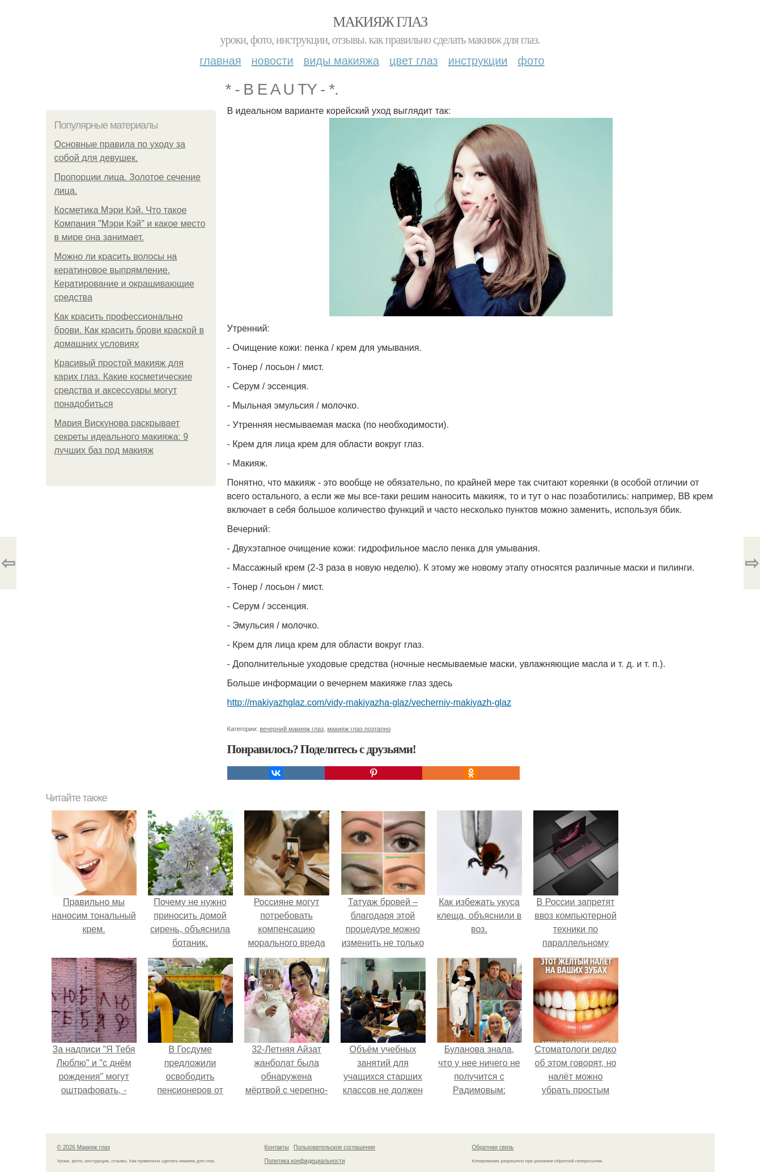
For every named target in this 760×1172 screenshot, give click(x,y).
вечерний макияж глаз (292, 728)
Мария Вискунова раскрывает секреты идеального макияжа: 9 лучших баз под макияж (121, 436)
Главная (220, 60)
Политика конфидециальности (305, 1161)
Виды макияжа (342, 60)
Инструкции (478, 60)
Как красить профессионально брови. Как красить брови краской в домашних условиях (129, 330)
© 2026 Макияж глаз (83, 1147)
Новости (273, 60)
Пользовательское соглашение (334, 1147)
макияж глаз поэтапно (358, 728)
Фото (531, 60)
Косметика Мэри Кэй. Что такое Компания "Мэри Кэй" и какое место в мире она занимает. (130, 223)
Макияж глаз (380, 22)
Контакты (277, 1147)
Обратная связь (493, 1147)
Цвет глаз (413, 60)
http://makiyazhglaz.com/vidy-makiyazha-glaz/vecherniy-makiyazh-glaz (369, 702)
